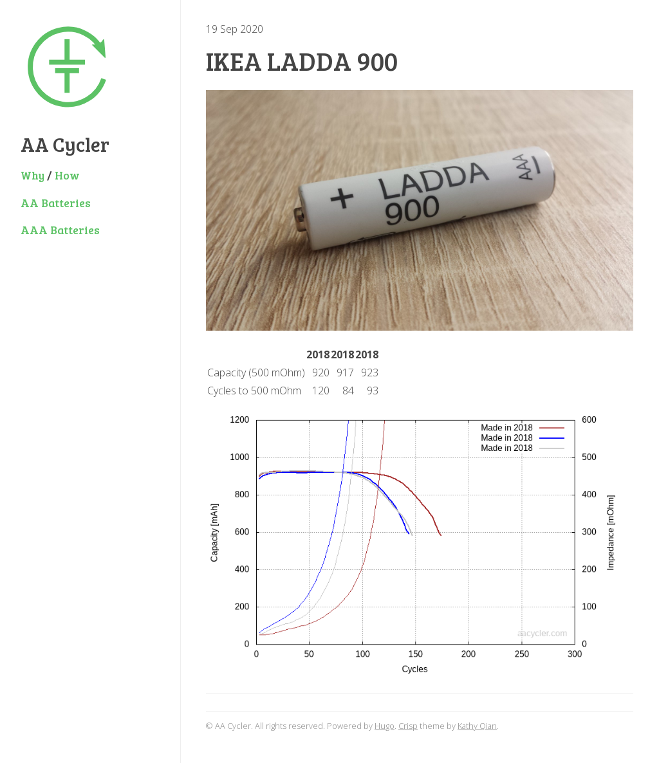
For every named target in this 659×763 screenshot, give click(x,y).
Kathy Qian (477, 725)
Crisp (408, 725)
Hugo (384, 725)
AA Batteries (56, 202)
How (67, 175)
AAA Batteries (60, 229)
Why (32, 175)
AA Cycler (65, 144)
